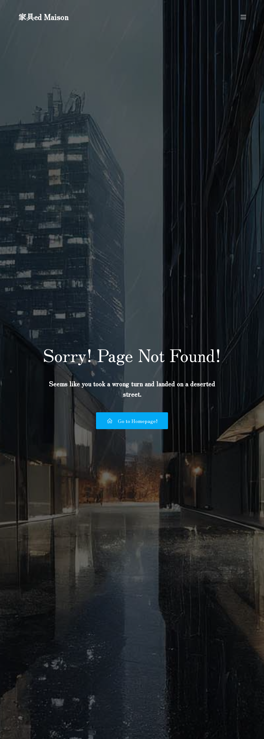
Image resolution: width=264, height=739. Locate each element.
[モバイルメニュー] (243, 17)
